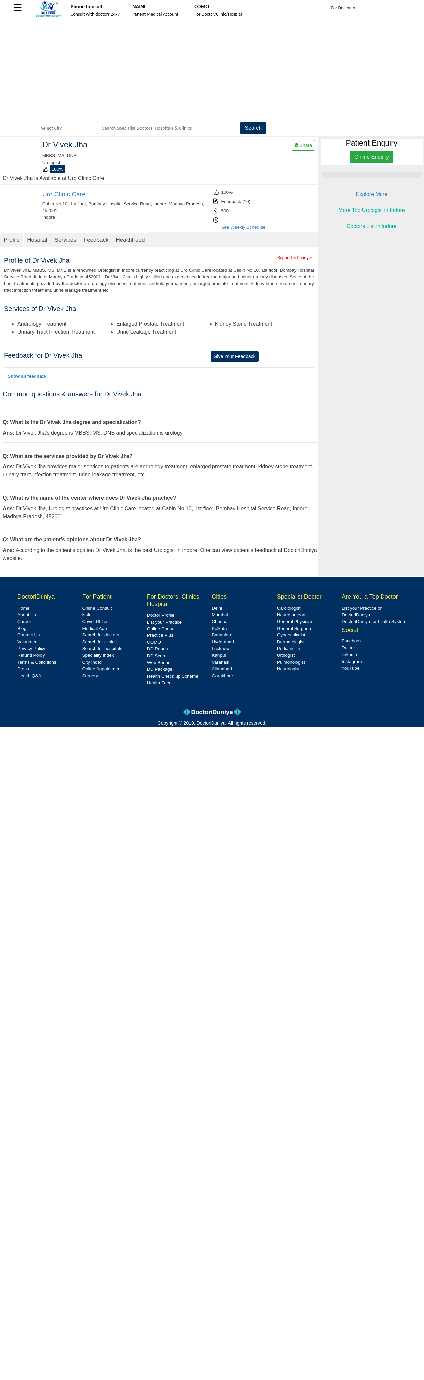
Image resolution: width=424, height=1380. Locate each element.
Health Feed (159, 682)
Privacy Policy (31, 648)
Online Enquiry (371, 157)
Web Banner (159, 662)
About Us (26, 614)
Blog (21, 628)
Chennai (220, 621)
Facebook (352, 640)
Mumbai (220, 614)
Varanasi (220, 662)
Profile (12, 240)
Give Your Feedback (234, 356)
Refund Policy (31, 655)
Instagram (352, 661)
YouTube (350, 668)
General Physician (295, 621)
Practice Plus (160, 635)
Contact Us (28, 634)
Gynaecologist (291, 634)
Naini (87, 614)
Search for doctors (100, 634)
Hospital (37, 240)
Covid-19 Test (96, 621)
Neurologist (288, 668)
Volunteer (26, 641)
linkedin (349, 654)
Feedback (96, 240)
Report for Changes (295, 257)
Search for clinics (99, 641)
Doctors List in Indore (372, 226)
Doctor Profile (160, 615)
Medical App (94, 628)
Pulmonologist (291, 662)
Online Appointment (102, 668)
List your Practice (164, 622)
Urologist (286, 655)
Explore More (371, 194)
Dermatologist (291, 641)
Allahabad (222, 668)
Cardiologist (289, 608)
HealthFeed (130, 240)
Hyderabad (223, 641)
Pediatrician (288, 648)
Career (24, 621)
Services (65, 240)
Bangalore (222, 634)
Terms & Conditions (36, 662)
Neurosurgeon (291, 614)
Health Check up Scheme (172, 676)
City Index (92, 662)
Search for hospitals (102, 648)
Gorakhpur (222, 675)
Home (23, 608)
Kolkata (219, 628)
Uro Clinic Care (64, 194)
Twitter (348, 647)
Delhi (217, 608)
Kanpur (219, 655)
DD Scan (156, 655)
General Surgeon (294, 628)
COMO (154, 642)
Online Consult (97, 608)
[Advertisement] (212, 70)
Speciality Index (98, 655)
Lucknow (221, 648)
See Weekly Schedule (243, 227)
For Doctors (343, 8)
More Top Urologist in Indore (371, 210)
